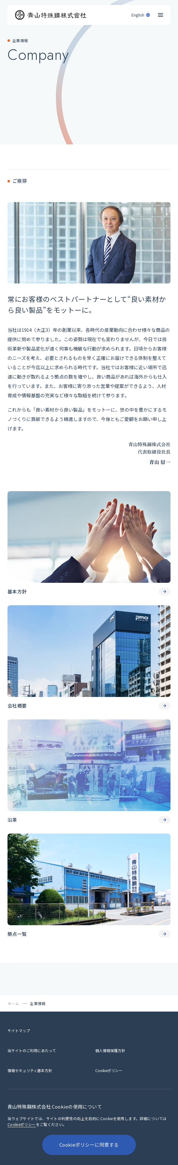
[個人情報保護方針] (110, 1050)
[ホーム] (13, 1003)
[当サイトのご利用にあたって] (31, 1050)
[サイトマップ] (18, 1030)
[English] (141, 13)
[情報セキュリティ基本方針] (29, 1070)
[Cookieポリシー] (108, 1070)
